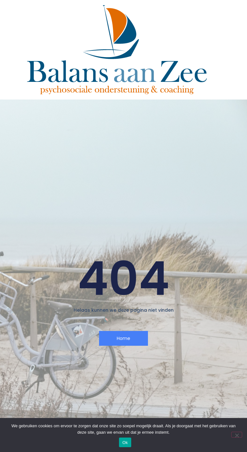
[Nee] (236, 435)
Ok (125, 442)
